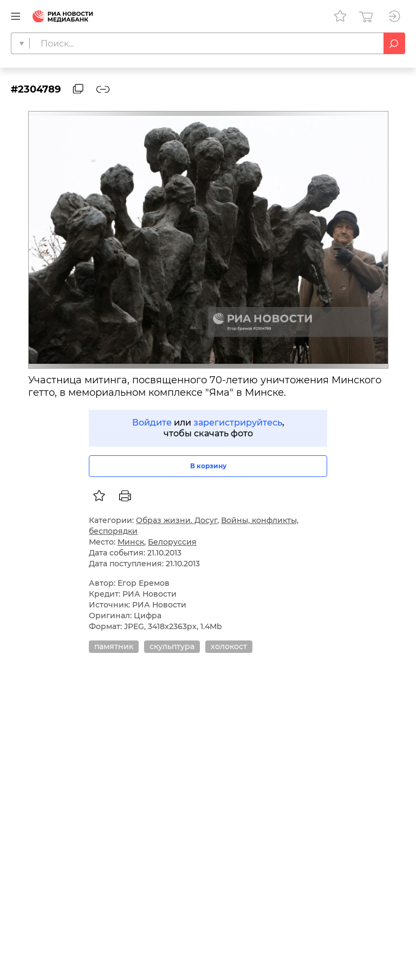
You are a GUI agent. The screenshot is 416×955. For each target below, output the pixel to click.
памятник (113, 646)
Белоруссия (172, 542)
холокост (229, 646)
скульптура (172, 646)
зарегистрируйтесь (237, 422)
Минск (131, 542)
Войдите (152, 422)
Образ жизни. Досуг (176, 520)
